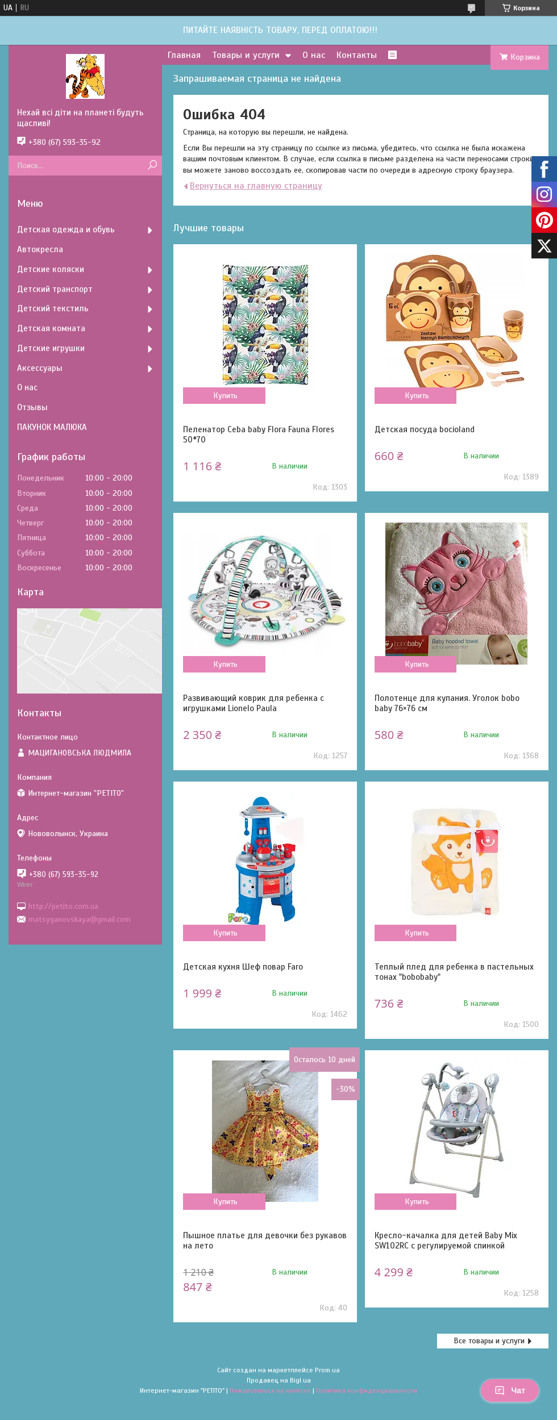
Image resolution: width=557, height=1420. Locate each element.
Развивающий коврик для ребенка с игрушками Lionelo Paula (253, 703)
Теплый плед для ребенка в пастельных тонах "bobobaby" (454, 972)
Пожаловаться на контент (270, 1390)
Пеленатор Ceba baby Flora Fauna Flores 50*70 (258, 434)
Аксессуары (40, 368)
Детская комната (51, 328)
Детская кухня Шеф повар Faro (243, 967)
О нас (313, 55)
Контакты (356, 55)
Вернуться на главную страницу (256, 185)
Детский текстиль (53, 308)
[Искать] (152, 166)
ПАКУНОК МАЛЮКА (52, 427)
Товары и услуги (246, 55)
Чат (509, 1390)
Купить (225, 395)
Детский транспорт (55, 289)
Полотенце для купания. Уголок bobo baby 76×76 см (447, 703)
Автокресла (40, 249)
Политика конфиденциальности (366, 1390)
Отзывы (32, 407)
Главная (184, 55)
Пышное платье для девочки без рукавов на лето (265, 1240)
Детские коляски (50, 269)
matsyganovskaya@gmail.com (79, 919)
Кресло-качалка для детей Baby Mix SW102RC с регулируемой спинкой (446, 1240)
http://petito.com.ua (63, 906)
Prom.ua (327, 1370)
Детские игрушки (51, 348)
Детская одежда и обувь (66, 229)
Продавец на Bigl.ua (279, 1380)
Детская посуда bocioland (425, 429)
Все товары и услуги (489, 1341)
